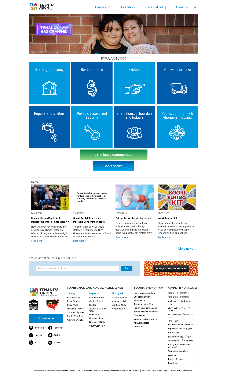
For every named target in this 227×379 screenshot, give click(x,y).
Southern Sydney (75, 312)
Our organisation (142, 296)
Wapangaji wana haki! (178, 351)
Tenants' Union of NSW (71, 371)
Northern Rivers (97, 318)
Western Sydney (75, 320)
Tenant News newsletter (146, 311)
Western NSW (118, 308)
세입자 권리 (173, 320)
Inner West (72, 305)
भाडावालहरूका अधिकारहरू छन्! (180, 340)
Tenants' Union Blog (143, 304)
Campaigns (139, 315)
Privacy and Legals (160, 371)
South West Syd (75, 316)
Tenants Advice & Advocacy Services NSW (103, 371)
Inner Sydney (73, 301)
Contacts (138, 326)
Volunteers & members (145, 319)
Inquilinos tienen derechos (180, 324)
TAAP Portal (134, 371)
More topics (113, 166)
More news (185, 248)
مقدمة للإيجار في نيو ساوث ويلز (179, 302)
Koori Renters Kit (167, 218)
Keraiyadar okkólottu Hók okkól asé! (180, 345)
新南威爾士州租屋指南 (178, 297)
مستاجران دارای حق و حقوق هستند (180, 308)
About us (146, 371)
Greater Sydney (119, 297)
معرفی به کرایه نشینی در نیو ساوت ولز (180, 315)
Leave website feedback (181, 371)
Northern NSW (119, 301)
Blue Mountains (97, 297)
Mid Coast (94, 314)
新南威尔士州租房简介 (178, 293)
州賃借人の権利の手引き (179, 336)
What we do (140, 300)
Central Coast (96, 301)
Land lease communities (113, 154)
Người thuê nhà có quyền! (180, 328)
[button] (171, 268)
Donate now (46, 318)
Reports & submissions (145, 308)
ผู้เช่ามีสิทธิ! (173, 332)
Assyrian (172, 355)
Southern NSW (119, 305)
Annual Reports (141, 323)
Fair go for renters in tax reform (134, 218)
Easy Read (173, 363)
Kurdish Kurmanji (176, 359)
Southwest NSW (97, 325)
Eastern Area (73, 297)
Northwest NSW (97, 322)
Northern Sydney (75, 308)
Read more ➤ (37, 241)
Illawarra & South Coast (97, 309)
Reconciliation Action (144, 293)
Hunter (92, 305)
